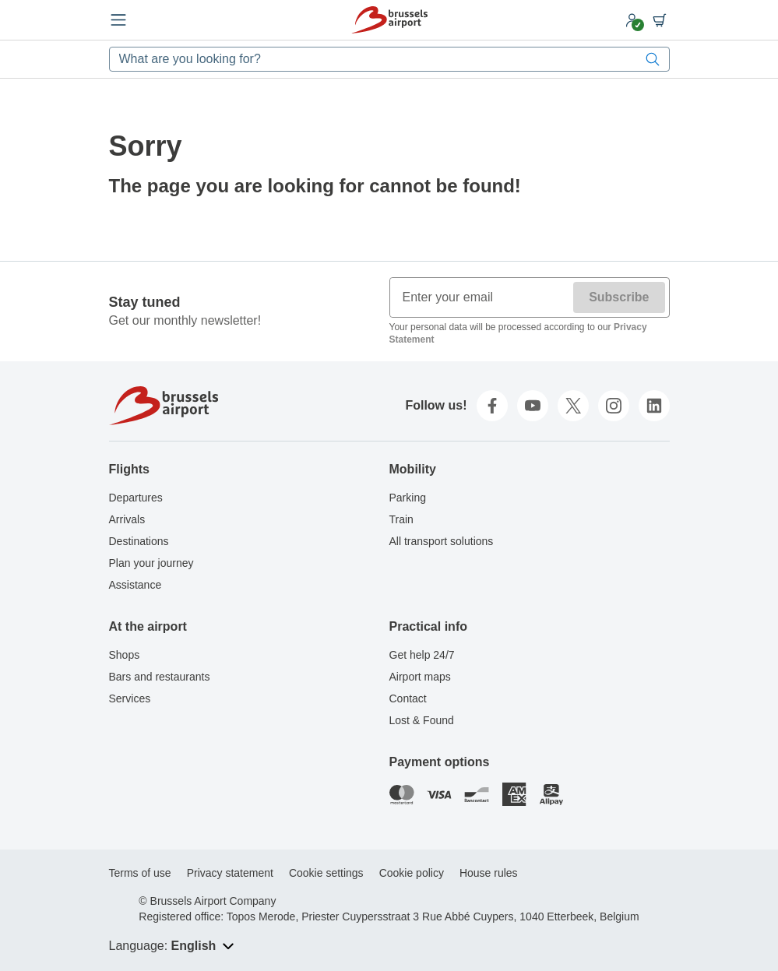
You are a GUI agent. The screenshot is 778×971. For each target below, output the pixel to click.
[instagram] (613, 405)
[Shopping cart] (659, 20)
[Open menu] (118, 20)
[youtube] (532, 405)
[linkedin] (654, 405)
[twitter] (573, 405)
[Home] (389, 19)
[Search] (652, 59)
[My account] (631, 20)
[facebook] (492, 405)
